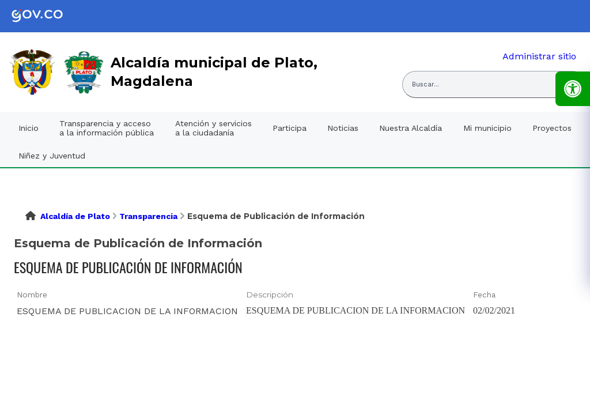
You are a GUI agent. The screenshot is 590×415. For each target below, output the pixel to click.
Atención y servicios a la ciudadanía (213, 128)
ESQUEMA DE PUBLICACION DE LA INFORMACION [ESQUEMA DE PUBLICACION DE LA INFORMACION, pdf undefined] (127, 310)
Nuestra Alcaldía (410, 128)
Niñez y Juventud (51, 155)
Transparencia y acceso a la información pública (106, 128)
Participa (290, 128)
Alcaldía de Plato (75, 216)
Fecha (484, 294)
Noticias (342, 128)
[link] (46, 16)
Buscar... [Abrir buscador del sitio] (425, 84)
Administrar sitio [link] (539, 56)
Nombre (32, 294)
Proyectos (552, 128)
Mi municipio (487, 128)
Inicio (28, 128)
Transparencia (148, 216)
